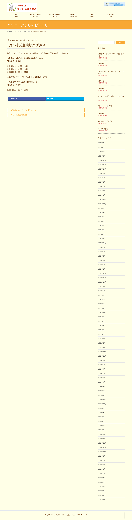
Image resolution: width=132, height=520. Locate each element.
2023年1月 (101, 269)
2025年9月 (101, 173)
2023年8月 (101, 252)
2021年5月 (101, 334)
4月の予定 (101, 63)
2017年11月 (102, 495)
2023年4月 (101, 260)
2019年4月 (101, 425)
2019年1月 (101, 439)
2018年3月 (101, 482)
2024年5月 (101, 221)
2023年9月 (101, 247)
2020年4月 (101, 382)
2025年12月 (102, 160)
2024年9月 (101, 208)
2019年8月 (101, 412)
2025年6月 (101, 182)
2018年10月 (102, 452)
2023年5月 (101, 256)
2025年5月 (101, 186)
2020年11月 (102, 356)
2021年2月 (101, 343)
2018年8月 (101, 460)
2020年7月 (101, 369)
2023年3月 (101, 265)
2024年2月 (101, 234)
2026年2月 (101, 151)
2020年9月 (101, 360)
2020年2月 (101, 391)
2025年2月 (101, 195)
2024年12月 (102, 199)
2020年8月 (101, 365)
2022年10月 (102, 282)
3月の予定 (101, 81)
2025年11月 (102, 165)
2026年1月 (101, 156)
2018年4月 (101, 478)
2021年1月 (101, 347)
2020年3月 (101, 386)
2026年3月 (101, 147)
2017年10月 (102, 499)
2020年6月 (101, 373)
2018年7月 (101, 465)
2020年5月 (101, 378)
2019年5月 (101, 421)
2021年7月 (101, 325)
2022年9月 (101, 286)
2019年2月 (101, 434)
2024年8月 (101, 212)
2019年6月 (101, 417)
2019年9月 (101, 408)
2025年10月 (102, 169)
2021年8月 (101, 321)
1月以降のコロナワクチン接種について (23, 110)
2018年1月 (101, 491)
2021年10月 (102, 312)
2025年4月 (101, 191)
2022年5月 (101, 304)
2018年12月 (102, 443)
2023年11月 (102, 243)
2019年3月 (101, 430)
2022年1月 (101, 308)
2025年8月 (101, 178)
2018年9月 (101, 456)
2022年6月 (101, 299)
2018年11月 (102, 447)
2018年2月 (101, 486)
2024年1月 (101, 238)
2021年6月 (101, 330)
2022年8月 (101, 291)
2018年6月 (101, 469)
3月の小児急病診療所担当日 (20, 115)
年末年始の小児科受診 (105, 121)
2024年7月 (101, 217)
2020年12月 (102, 352)
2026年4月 (101, 143)
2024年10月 (102, 204)
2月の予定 (101, 88)
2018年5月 (101, 473)
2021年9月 (101, 317)
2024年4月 (101, 225)
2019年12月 (102, 399)
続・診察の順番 (103, 129)
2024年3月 (101, 230)
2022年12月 (102, 273)
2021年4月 (101, 339)
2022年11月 (102, 278)
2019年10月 (102, 404)
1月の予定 (101, 113)
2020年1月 (101, 395)
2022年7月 (101, 295)
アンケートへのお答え (105, 106)
